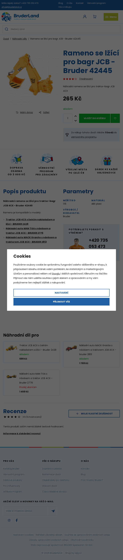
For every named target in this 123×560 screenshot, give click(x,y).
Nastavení (61, 292)
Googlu (56, 273)
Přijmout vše (61, 301)
